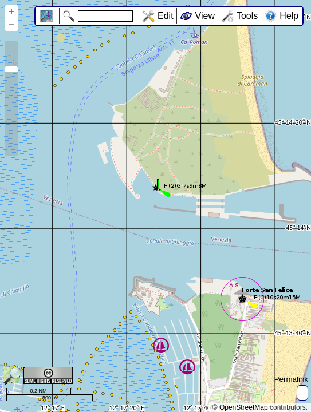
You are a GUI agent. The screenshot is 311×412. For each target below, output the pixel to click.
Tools (247, 16)
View (205, 16)
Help (288, 16)
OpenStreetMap (243, 407)
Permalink (291, 379)
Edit (166, 16)
